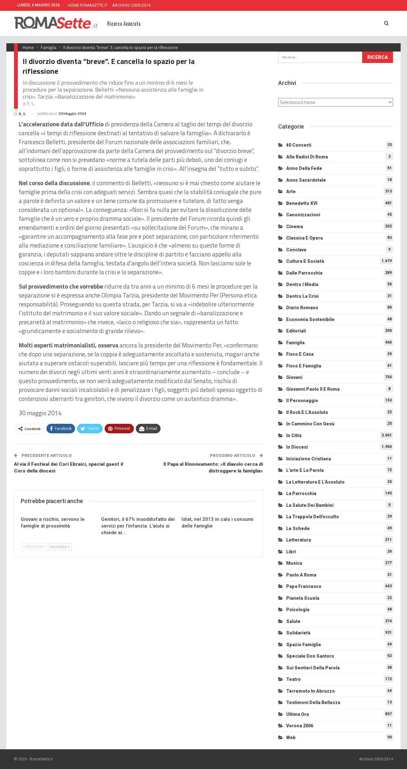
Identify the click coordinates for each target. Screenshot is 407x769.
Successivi (59, 546)
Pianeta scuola (302, 598)
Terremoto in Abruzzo (310, 691)
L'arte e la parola (305, 470)
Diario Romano (302, 307)
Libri (291, 551)
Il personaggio (302, 400)
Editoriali (296, 330)
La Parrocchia (301, 493)
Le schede (298, 528)
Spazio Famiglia (303, 644)
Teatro (293, 679)
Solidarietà (298, 632)
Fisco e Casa (300, 354)
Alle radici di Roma (307, 156)
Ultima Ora (297, 714)
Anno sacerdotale (306, 180)
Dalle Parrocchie (304, 273)
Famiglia (295, 342)
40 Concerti (298, 145)
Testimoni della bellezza (313, 702)
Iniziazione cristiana (308, 458)
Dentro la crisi (302, 296)
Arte (291, 191)
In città (293, 435)
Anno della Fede (304, 168)
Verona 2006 (299, 725)
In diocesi (297, 447)
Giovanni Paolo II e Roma (313, 389)
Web (291, 737)
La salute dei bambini (310, 505)
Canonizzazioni (303, 214)
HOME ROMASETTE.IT (87, 5)
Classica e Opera (304, 238)
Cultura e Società (305, 261)
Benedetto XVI (301, 203)
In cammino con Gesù (310, 423)
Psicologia (297, 609)
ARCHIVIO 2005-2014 (131, 5)
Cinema (294, 226)
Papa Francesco (303, 586)
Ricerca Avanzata (124, 23)
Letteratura (298, 539)
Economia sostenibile (310, 319)
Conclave (296, 249)
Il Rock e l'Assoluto (307, 412)
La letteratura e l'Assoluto (315, 482)
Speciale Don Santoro (310, 656)
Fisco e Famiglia (303, 365)
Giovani (294, 377)
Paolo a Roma (301, 574)
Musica (294, 563)
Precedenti (34, 546)
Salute (293, 621)
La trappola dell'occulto (312, 516)
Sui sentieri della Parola (313, 667)
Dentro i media (302, 284)
